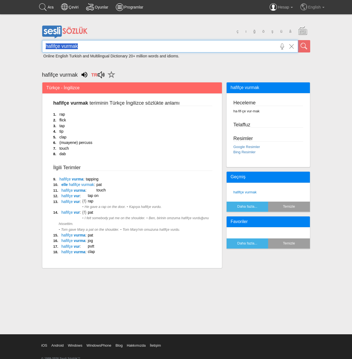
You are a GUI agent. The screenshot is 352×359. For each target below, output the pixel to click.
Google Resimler (246, 147)
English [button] (312, 6)
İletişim (155, 345)
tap (62, 126)
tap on (93, 195)
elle (77, 184)
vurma (71, 179)
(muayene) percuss (75, 142)
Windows (75, 345)
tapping (92, 179)
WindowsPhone (98, 345)
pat (98, 184)
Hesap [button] (281, 7)
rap (62, 114)
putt (91, 246)
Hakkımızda (136, 345)
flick (62, 120)
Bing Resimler (244, 152)
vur (70, 196)
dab (62, 154)
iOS (44, 345)
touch (64, 148)
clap (63, 137)
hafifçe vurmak (245, 192)
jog (90, 240)
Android (57, 345)
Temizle (289, 206)
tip (61, 131)
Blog (119, 345)
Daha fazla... (247, 206)
